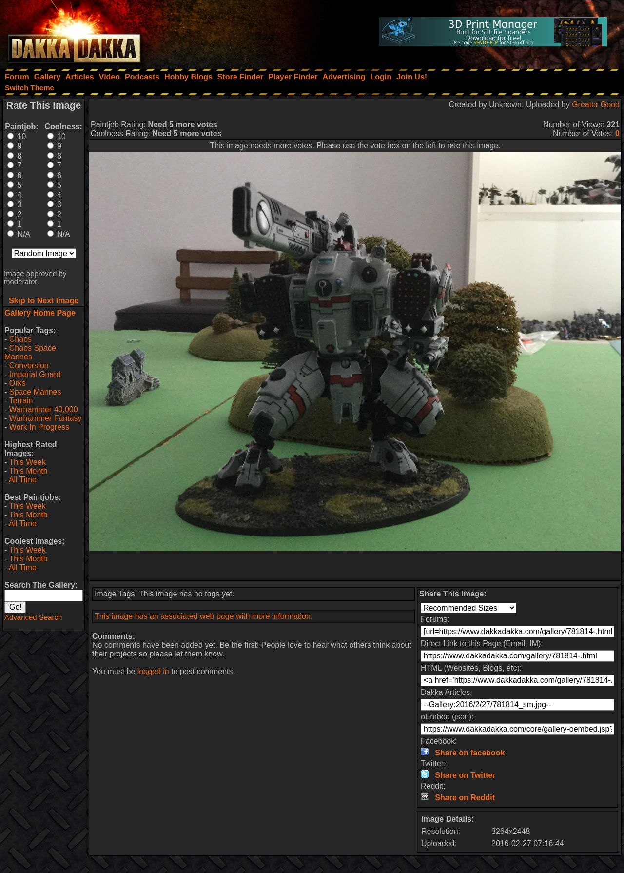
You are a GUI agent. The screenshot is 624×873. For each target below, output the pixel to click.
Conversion (29, 365)
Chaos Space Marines (30, 352)
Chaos (20, 339)
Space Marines (35, 392)
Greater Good (596, 104)
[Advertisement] (355, 565)
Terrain (21, 401)
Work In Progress (39, 427)
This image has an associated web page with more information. (203, 616)
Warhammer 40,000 (43, 409)
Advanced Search (33, 617)
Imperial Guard (35, 374)
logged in (153, 671)
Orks (17, 383)
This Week (27, 462)
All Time (23, 480)
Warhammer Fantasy (45, 418)
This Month (28, 471)
